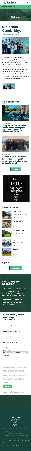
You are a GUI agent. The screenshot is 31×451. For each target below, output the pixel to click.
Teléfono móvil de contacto (15, 344)
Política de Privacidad (10, 441)
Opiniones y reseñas (20, 6)
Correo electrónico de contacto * (15, 338)
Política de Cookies (20, 441)
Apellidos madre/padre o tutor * (15, 333)
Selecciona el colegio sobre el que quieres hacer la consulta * (15, 350)
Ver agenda (16, 268)
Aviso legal (4, 441)
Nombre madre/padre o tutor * (15, 327)
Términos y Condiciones (13, 392)
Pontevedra (7, 7)
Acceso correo (26, 441)
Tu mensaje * (15, 359)
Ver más (15, 169)
